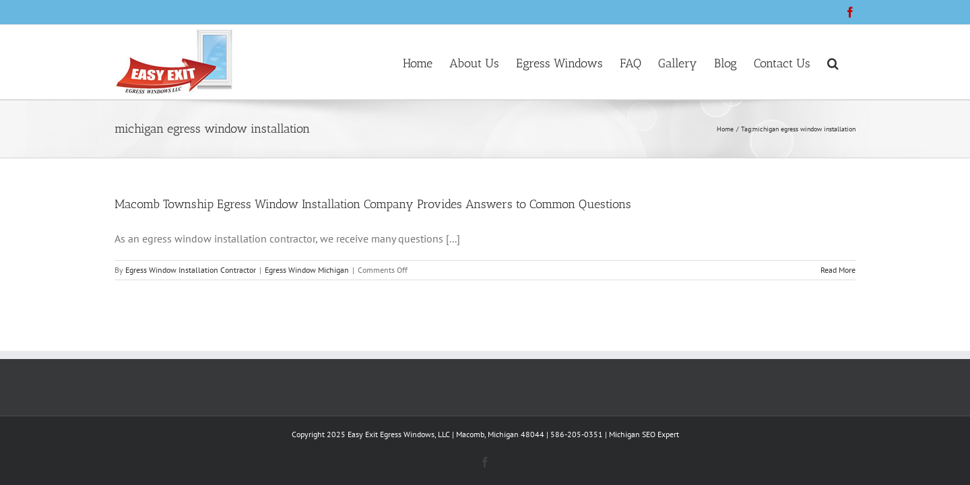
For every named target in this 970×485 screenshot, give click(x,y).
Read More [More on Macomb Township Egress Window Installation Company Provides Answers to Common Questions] (837, 270)
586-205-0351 (576, 434)
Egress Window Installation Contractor (190, 270)
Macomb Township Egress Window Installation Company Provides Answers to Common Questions (373, 204)
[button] (849, 62)
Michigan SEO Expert (644, 434)
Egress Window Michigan (307, 270)
